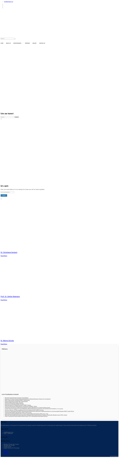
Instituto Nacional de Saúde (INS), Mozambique (16, 401)
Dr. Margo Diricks (7, 341)
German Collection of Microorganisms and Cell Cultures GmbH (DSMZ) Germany (24, 410)
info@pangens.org (8, 1)
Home (5, 450)
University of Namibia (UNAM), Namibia (14, 403)
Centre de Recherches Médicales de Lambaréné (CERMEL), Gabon (21, 406)
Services (6, 451)
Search (16, 117)
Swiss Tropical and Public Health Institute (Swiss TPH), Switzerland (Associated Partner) (26, 416)
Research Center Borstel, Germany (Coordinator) (16, 397)
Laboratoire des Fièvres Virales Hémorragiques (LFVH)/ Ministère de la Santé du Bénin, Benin (27, 407)
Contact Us (6, 454)
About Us (6, 452)
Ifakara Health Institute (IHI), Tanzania (14, 402)
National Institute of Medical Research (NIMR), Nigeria (18, 405)
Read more (4, 256)
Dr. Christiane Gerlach (9, 252)
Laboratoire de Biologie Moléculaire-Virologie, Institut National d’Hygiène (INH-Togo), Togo (26, 413)
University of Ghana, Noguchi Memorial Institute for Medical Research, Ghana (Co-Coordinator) (28, 399)
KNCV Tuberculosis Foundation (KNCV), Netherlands (17, 400)
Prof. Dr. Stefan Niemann (10, 296)
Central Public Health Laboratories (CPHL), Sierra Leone (18, 412)
